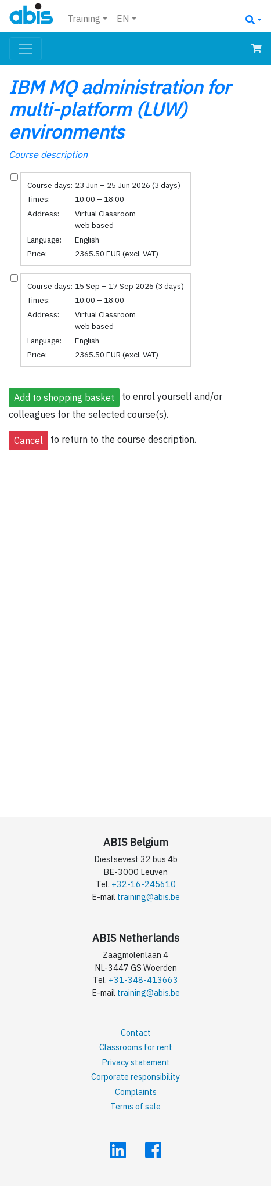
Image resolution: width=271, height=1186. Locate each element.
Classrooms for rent (135, 1047)
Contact (136, 1032)
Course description (48, 154)
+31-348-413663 (143, 979)
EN (123, 18)
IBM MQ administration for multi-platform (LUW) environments (119, 109)
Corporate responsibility (135, 1076)
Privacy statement (136, 1062)
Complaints (136, 1091)
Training (83, 18)
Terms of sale (135, 1106)
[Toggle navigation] (25, 48)
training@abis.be (148, 896)
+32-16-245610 (143, 884)
